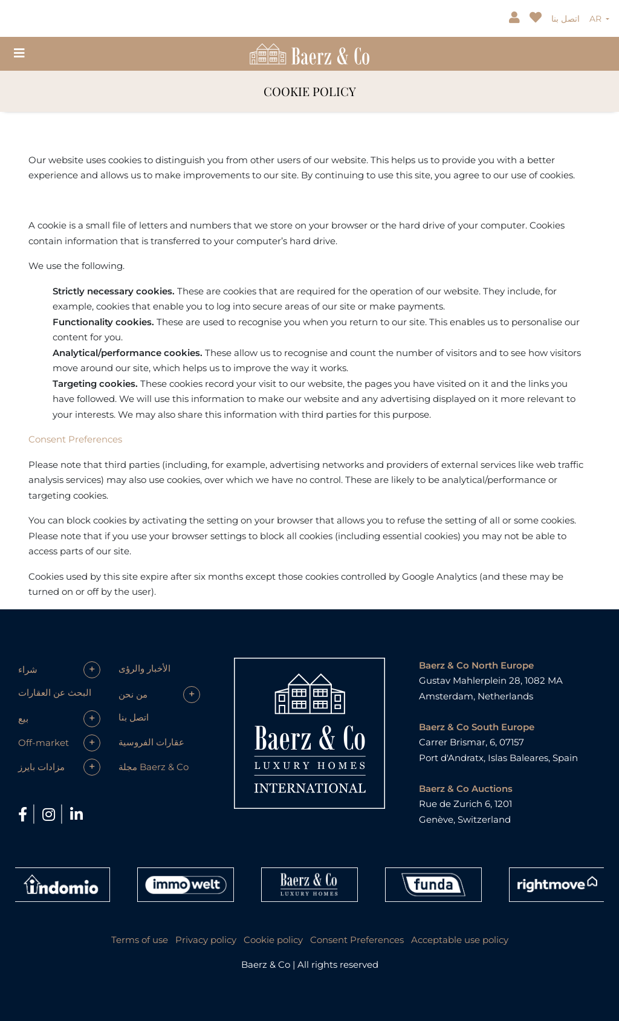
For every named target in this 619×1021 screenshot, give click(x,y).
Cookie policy (273, 939)
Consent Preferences (75, 439)
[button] (59, 670)
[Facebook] (24, 814)
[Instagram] (50, 814)
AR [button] (596, 18)
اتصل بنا (565, 18)
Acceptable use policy (459, 939)
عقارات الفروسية (151, 742)
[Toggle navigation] (19, 53)
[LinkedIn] (76, 814)
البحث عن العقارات (54, 692)
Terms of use (139, 939)
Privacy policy (205, 939)
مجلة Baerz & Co (153, 767)
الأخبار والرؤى (144, 668)
